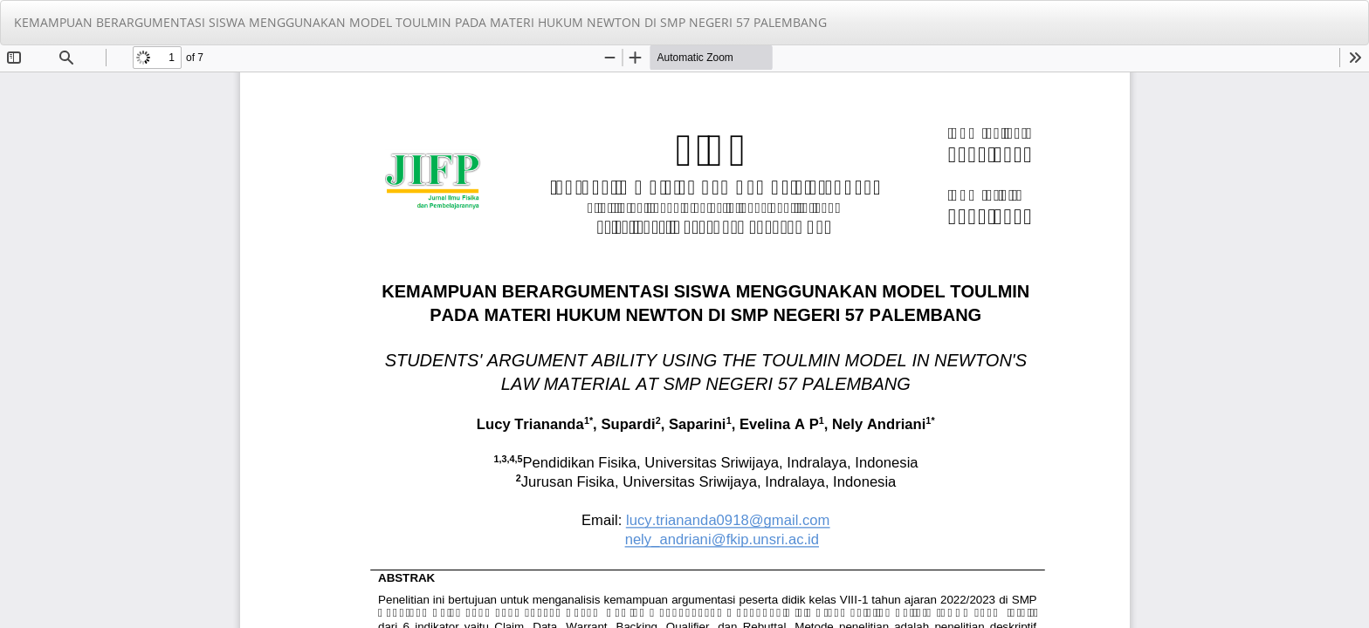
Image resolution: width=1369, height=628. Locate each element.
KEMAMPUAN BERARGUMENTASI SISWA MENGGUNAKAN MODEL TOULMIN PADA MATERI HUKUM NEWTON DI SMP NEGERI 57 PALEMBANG (420, 22)
